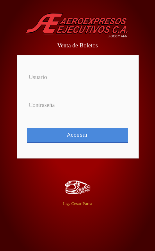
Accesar (77, 135)
